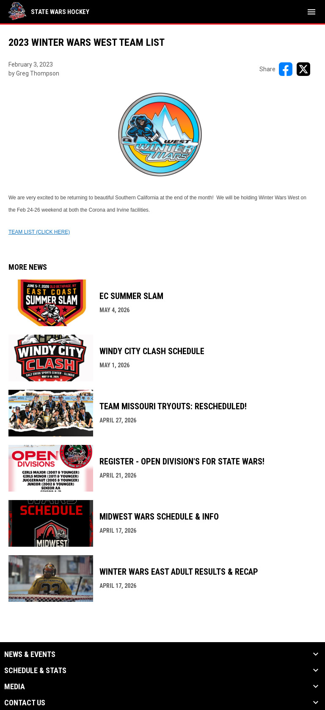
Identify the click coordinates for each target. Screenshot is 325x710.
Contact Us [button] (24, 703)
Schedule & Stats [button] (35, 670)
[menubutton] (311, 12)
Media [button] (14, 686)
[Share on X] (303, 69)
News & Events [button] (29, 654)
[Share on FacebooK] (285, 69)
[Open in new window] (39, 231)
